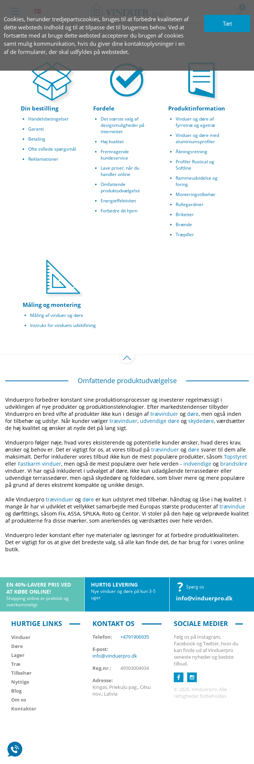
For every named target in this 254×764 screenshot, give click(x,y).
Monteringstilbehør (195, 194)
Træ (15, 664)
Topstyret (235, 456)
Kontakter (23, 708)
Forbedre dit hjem (119, 211)
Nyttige (20, 681)
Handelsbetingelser (48, 119)
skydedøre (201, 420)
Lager (18, 655)
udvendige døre (159, 420)
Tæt (227, 23)
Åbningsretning (191, 151)
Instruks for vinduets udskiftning (63, 325)
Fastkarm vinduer (39, 463)
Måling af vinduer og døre (56, 315)
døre (193, 413)
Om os (18, 699)
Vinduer (20, 637)
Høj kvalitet (112, 141)
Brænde (184, 224)
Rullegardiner (189, 204)
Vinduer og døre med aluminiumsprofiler (197, 138)
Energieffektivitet (118, 201)
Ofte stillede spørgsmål (52, 149)
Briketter (185, 214)
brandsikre (233, 463)
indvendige (197, 463)
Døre (17, 646)
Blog (16, 690)
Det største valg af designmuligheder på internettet (122, 125)
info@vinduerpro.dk (204, 598)
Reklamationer (43, 159)
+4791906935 (134, 636)
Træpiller (185, 234)
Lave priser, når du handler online (120, 171)
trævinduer (164, 413)
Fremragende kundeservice (115, 154)
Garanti (36, 129)
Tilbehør (21, 673)
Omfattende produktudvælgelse (120, 187)
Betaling (36, 139)
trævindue (232, 506)
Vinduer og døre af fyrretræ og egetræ (195, 122)
